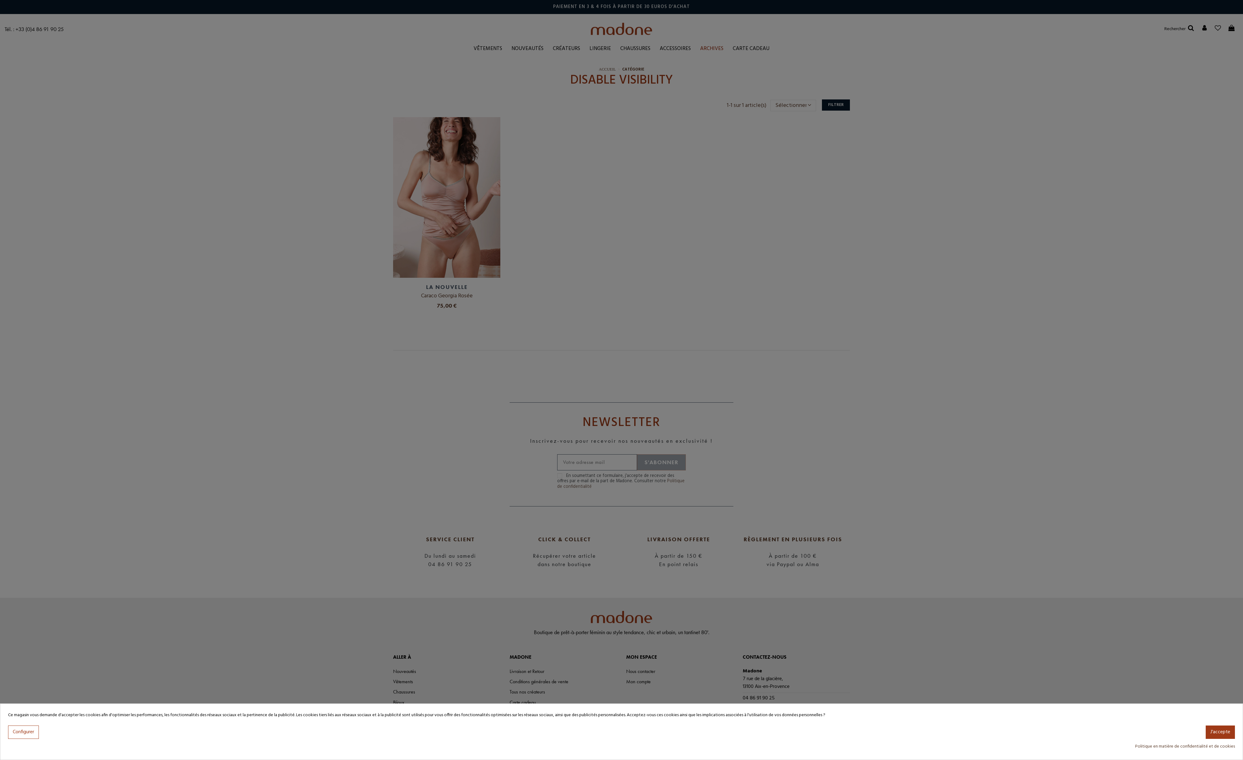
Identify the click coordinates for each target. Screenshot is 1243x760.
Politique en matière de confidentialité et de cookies (1185, 746)
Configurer (23, 732)
